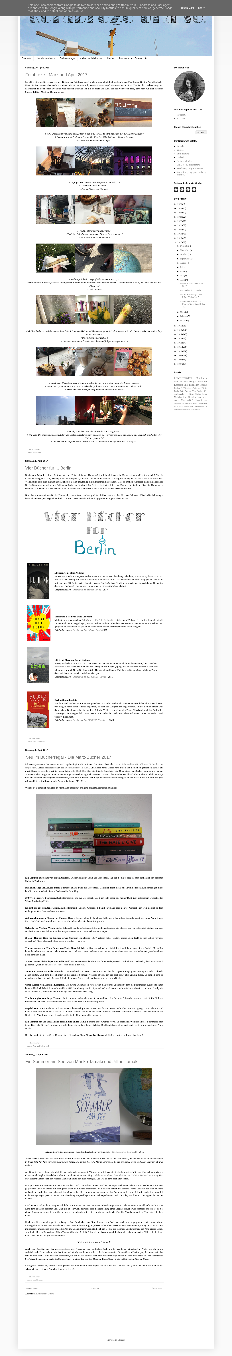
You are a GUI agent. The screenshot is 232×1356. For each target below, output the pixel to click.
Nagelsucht (186, 400)
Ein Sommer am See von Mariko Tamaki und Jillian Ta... (192, 304)
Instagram (181, 115)
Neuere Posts (32, 1288)
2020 (180, 229)
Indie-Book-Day (78, 771)
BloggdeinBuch (200, 406)
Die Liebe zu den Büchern (188, 165)
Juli (182, 267)
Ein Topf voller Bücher (192, 409)
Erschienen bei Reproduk (124, 1151)
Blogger (121, 1340)
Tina (67, 971)
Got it (201, 8)
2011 (180, 347)
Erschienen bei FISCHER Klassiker (90, 720)
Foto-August (185, 391)
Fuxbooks (181, 157)
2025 (180, 208)
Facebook (181, 118)
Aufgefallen (188, 406)
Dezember (185, 246)
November (185, 250)
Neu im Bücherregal (41, 1046)
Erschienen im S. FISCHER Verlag (89, 676)
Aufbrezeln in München (91, 58)
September (185, 258)
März (182, 312)
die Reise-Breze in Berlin (146, 478)
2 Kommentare (35, 738)
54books (180, 146)
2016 (180, 325)
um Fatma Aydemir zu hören (148, 576)
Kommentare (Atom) (45, 1293)
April (182, 280)
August (183, 263)
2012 (180, 342)
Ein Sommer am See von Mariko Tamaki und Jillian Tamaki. (82, 1061)
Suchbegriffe (197, 400)
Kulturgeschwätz (184, 161)
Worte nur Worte (199, 388)
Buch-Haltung (183, 153)
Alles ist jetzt (54, 964)
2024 (180, 212)
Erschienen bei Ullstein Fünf (86, 630)
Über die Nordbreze (45, 58)
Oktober (184, 254)
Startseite (26, 58)
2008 (180, 359)
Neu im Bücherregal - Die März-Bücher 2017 (68, 757)
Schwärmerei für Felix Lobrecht (98, 620)
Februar (183, 316)
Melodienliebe (180, 397)
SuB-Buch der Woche (195, 384)
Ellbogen (131, 441)
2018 (180, 238)
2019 (180, 233)
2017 (180, 242)
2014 (180, 334)
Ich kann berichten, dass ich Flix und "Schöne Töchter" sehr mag (126, 1175)
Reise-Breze (179, 409)
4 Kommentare (35, 1043)
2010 (180, 351)
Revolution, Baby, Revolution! (190, 168)
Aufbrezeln (179, 394)
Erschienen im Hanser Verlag (87, 589)
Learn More (188, 8)
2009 (180, 355)
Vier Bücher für (39, 742)
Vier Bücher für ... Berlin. (49, 468)
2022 (180, 221)
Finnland (202, 381)
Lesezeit (178, 384)
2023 (180, 217)
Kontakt (111, 58)
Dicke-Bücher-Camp (198, 394)
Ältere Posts (157, 1288)
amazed (180, 150)
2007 (180, 364)
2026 (180, 204)
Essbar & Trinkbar (182, 388)
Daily (176, 391)
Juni (182, 271)
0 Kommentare (35, 449)
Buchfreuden (38, 1280)
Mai (182, 275)
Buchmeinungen (67, 58)
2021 (180, 225)
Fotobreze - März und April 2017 (56, 74)
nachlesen (59, 666)
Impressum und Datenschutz (133, 58)
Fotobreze (37, 452)
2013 (180, 338)
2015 (180, 330)
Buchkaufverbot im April (77, 767)
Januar (183, 320)
